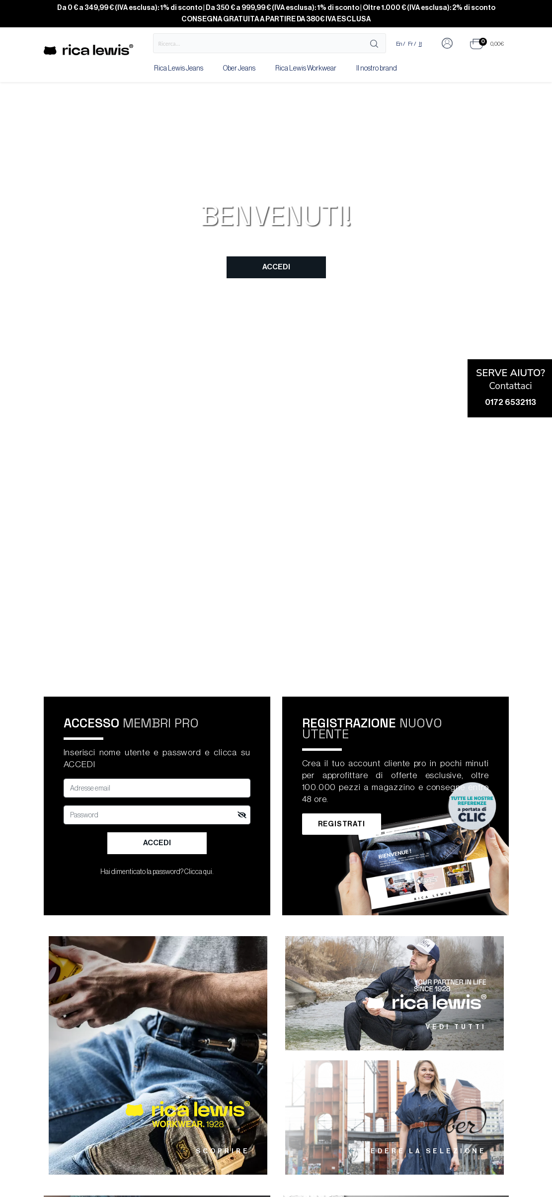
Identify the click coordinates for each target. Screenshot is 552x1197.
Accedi (276, 267)
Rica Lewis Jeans (178, 68)
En (399, 44)
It (420, 44)
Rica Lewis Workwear (305, 68)
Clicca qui (198, 872)
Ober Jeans (239, 68)
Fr (410, 44)
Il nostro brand (376, 68)
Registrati (341, 824)
